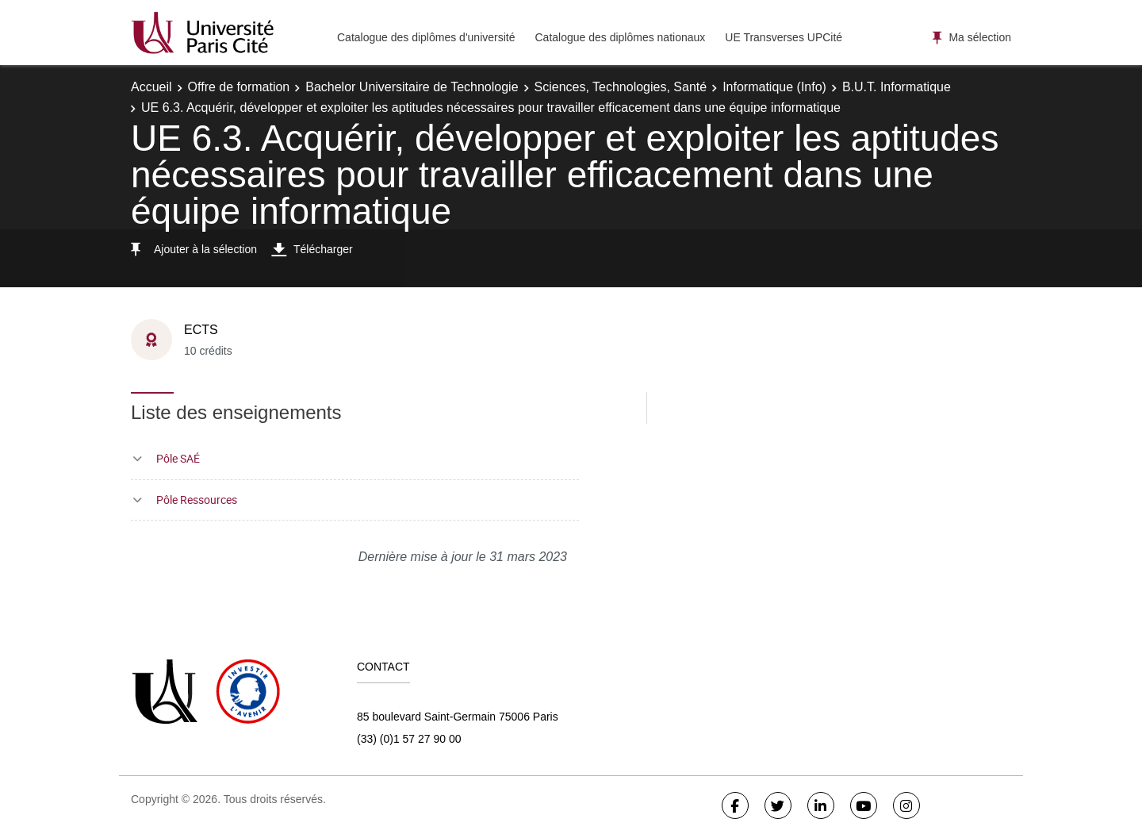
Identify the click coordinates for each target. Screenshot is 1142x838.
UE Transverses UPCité (783, 37)
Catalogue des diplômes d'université (426, 37)
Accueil (151, 87)
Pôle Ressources (196, 499)
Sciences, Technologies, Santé (621, 87)
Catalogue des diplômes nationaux (620, 37)
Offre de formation (239, 87)
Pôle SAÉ (178, 458)
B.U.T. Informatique (896, 87)
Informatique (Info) (774, 87)
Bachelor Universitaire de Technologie (411, 87)
